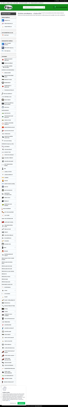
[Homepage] (1, 3)
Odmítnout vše (13, 403)
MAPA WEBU (15, 3)
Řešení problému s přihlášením (37, 3)
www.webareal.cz (38, 406)
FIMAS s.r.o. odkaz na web (7, 3)
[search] (43, 8)
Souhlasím (21, 403)
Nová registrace (64, 0)
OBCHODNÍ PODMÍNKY (23, 3)
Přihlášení (57, 0)
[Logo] (8, 7)
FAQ (29, 3)
